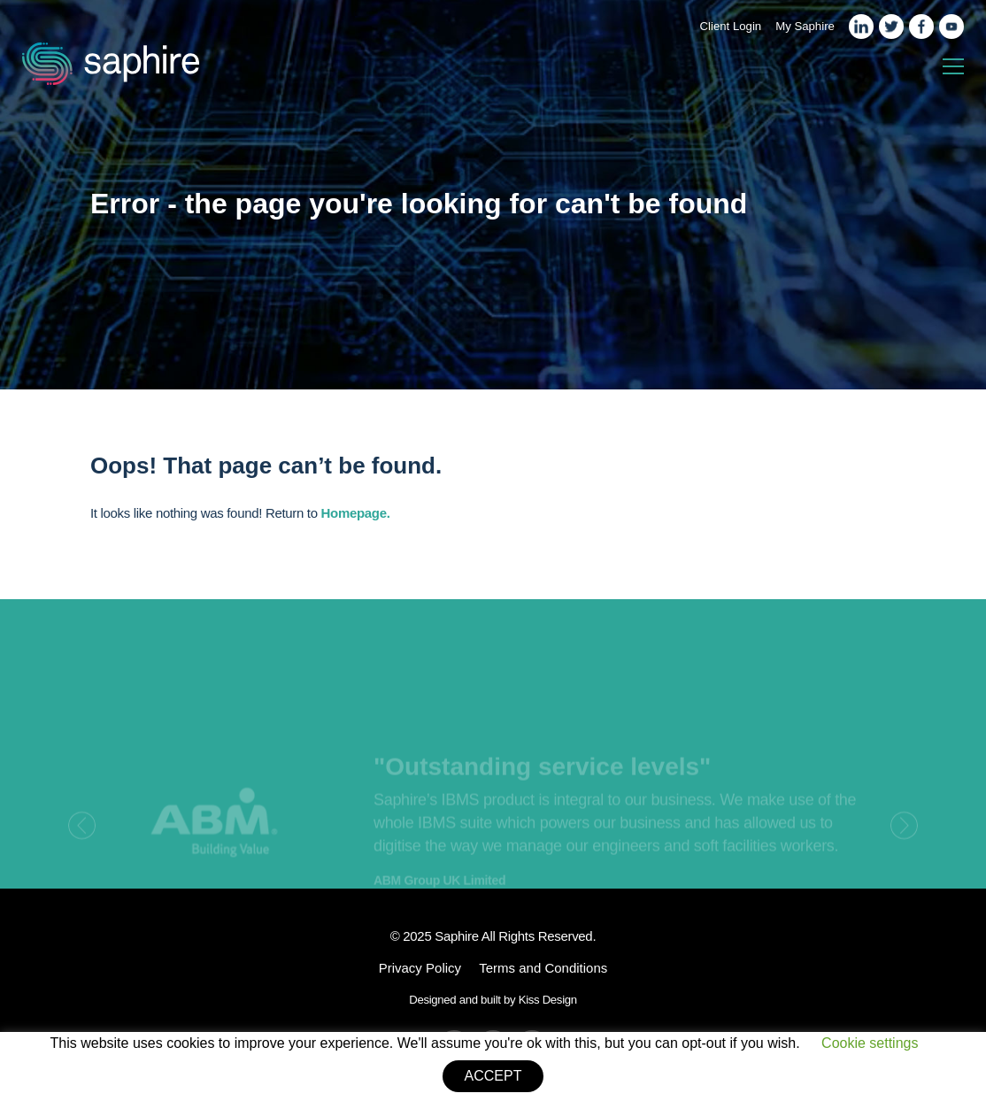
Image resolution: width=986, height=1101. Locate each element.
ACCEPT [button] (493, 1075)
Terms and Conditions (543, 967)
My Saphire (805, 26)
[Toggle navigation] (953, 67)
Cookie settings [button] (869, 1043)
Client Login (731, 26)
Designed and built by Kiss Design (493, 999)
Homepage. (355, 512)
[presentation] (82, 835)
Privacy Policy (420, 967)
